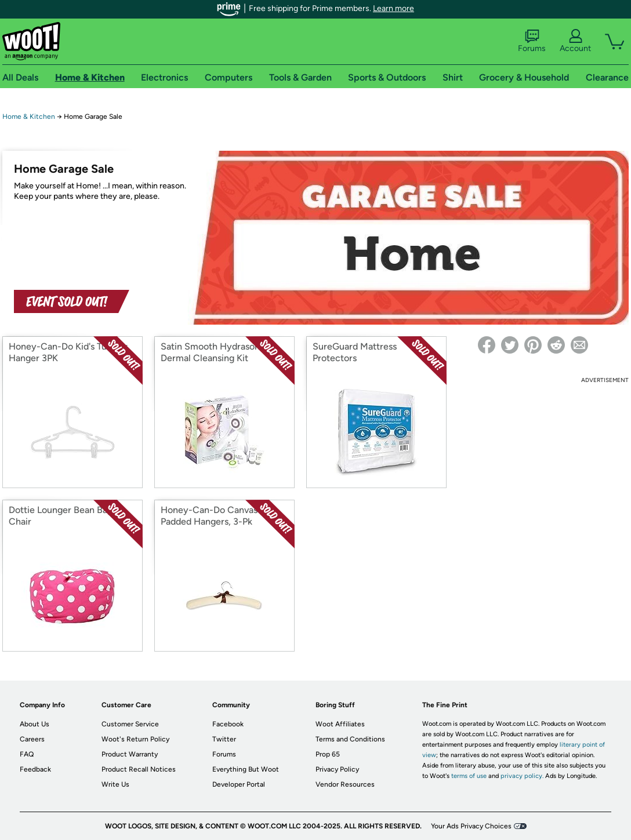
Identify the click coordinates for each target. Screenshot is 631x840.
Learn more (393, 8)
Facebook (228, 724)
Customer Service (130, 724)
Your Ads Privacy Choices (471, 826)
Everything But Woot (245, 769)
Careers (32, 739)
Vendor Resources (345, 784)
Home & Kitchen (28, 116)
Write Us (115, 784)
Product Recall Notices (138, 769)
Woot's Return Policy (135, 739)
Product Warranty (129, 754)
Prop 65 (328, 754)
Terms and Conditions (350, 739)
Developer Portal (238, 784)
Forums (532, 41)
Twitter (224, 739)
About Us (34, 724)
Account (575, 41)
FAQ (27, 754)
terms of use (469, 776)
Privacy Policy (337, 769)
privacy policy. (522, 776)
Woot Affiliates (340, 724)
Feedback (35, 769)
